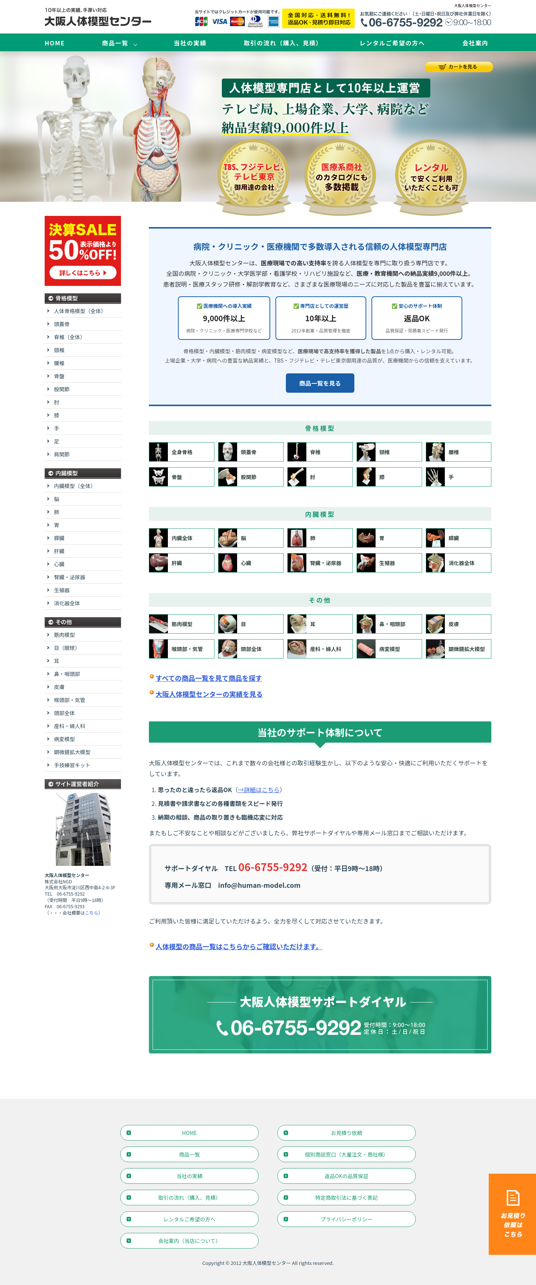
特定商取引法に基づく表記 (346, 1197)
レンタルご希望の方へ (392, 42)
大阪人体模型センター (267, 1262)
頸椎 (373, 452)
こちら (91, 912)
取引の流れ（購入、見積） (283, 42)
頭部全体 (240, 649)
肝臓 (165, 563)
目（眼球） (67, 647)
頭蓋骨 (237, 452)
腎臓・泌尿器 (314, 563)
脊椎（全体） (69, 337)
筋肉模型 (170, 624)
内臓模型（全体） (75, 486)
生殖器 (376, 563)
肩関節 (62, 454)
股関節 (237, 477)
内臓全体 (170, 538)
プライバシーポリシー (346, 1219)
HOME (55, 42)
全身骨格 (170, 452)
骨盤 (165, 477)
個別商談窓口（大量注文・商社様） (346, 1154)
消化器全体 (450, 563)
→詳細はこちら (259, 789)
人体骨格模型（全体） (80, 311)
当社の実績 (190, 42)
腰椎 (442, 452)
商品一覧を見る (320, 383)
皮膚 (442, 624)
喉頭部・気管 (176, 649)
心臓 (234, 563)
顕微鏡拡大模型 (455, 649)
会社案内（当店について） (189, 1240)
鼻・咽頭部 (381, 624)
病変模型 (378, 649)
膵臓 (442, 538)
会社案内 (475, 42)
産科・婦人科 (314, 649)
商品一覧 (115, 42)
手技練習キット (72, 765)
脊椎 (304, 452)
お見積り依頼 (346, 1132)
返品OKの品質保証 (346, 1176)
